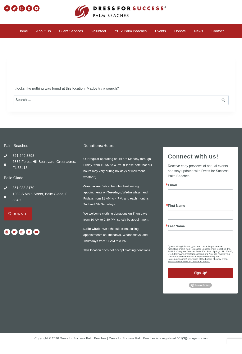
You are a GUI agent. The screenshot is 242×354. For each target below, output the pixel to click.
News (198, 31)
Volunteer (98, 31)
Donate (180, 31)
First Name (176, 205)
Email (172, 185)
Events (160, 31)
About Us (43, 31)
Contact (217, 31)
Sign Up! (200, 273)
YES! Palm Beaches (131, 31)
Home (23, 31)
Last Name (176, 226)
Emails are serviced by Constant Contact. (189, 261)
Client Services (71, 31)
